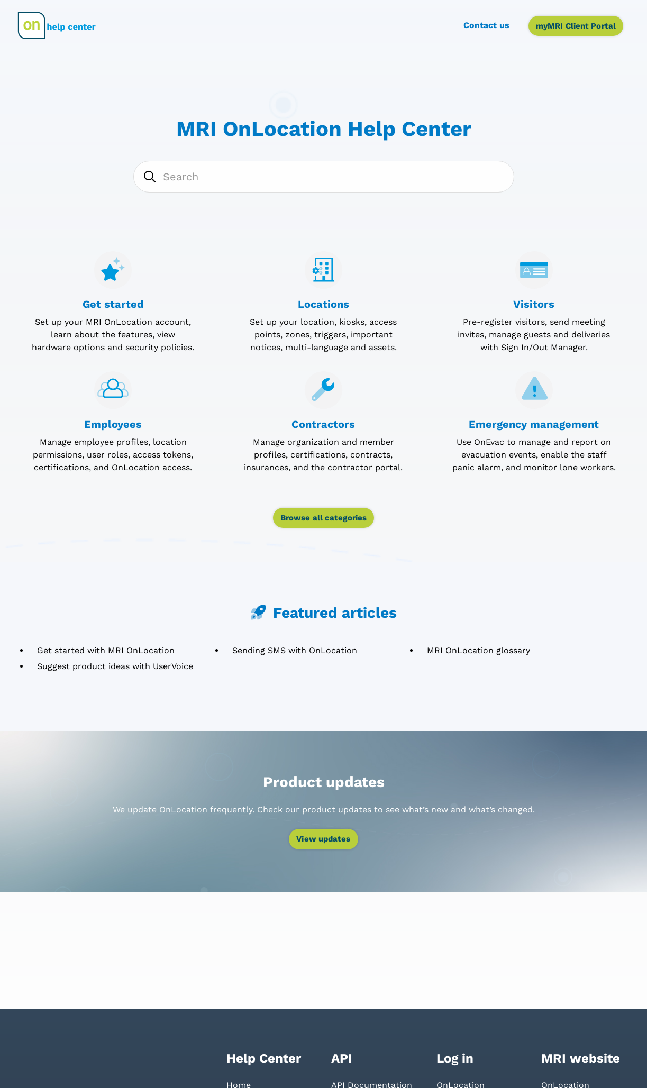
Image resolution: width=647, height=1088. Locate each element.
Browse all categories (323, 518)
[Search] (323, 177)
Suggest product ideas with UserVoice (115, 666)
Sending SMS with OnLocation (294, 650)
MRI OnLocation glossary (478, 650)
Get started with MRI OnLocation (106, 650)
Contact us (486, 25)
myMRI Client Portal (576, 26)
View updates (323, 839)
